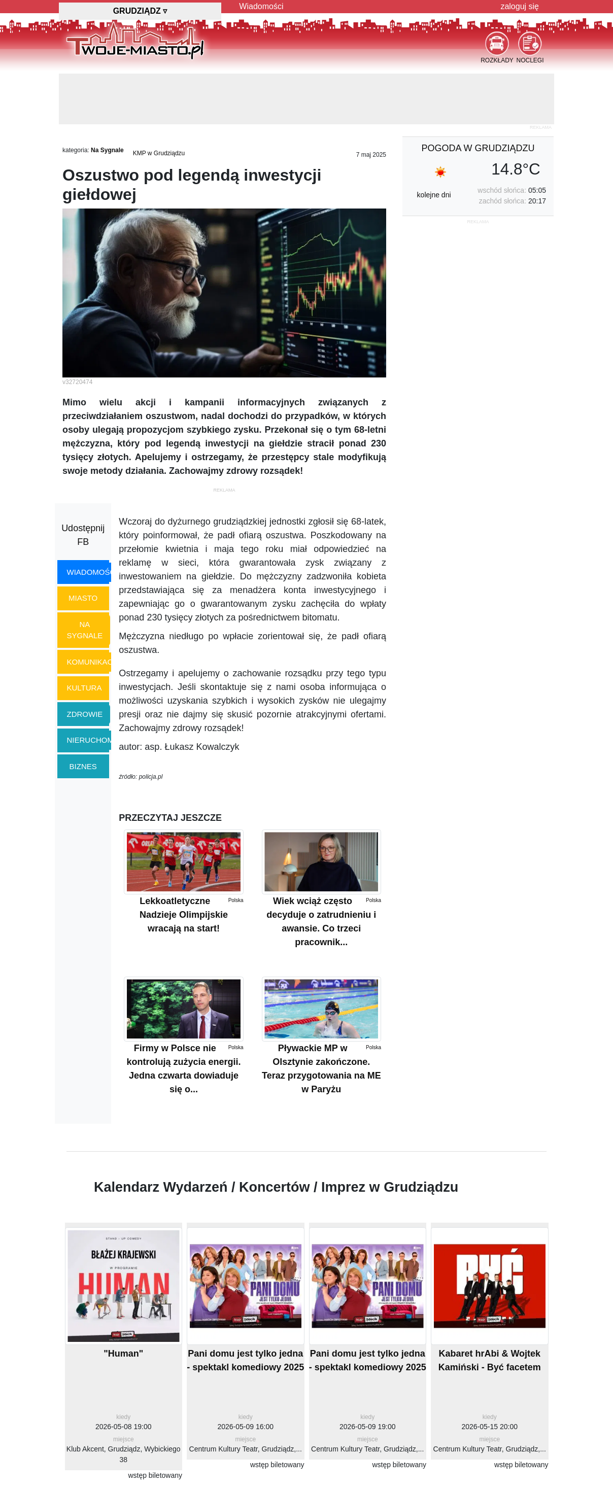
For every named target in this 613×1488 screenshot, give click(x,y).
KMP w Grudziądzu (159, 153)
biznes (83, 766)
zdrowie (85, 714)
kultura (84, 687)
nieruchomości (99, 740)
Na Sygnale (107, 150)
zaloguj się (519, 6)
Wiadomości (261, 6)
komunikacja (94, 662)
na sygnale (85, 630)
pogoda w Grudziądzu (477, 148)
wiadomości (92, 572)
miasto (83, 598)
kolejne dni (434, 195)
